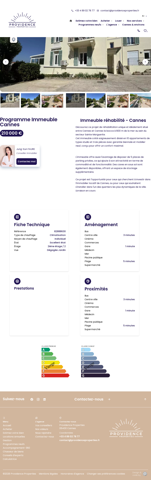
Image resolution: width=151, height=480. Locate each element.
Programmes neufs (14, 444)
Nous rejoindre (43, 433)
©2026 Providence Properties (19, 473)
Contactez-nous (44, 436)
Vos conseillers (43, 425)
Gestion (7, 440)
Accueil (7, 425)
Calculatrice (10, 459)
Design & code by (137, 473)
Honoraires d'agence (72, 473)
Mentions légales (48, 473)
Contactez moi (26, 161)
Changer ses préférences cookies (106, 473)
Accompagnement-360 (16, 448)
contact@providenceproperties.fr (120, 10)
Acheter (7, 429)
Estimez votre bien (13, 433)
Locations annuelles (14, 436)
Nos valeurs (41, 429)
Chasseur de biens (13, 451)
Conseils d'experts (13, 455)
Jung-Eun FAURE (25, 149)
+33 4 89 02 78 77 (85, 10)
